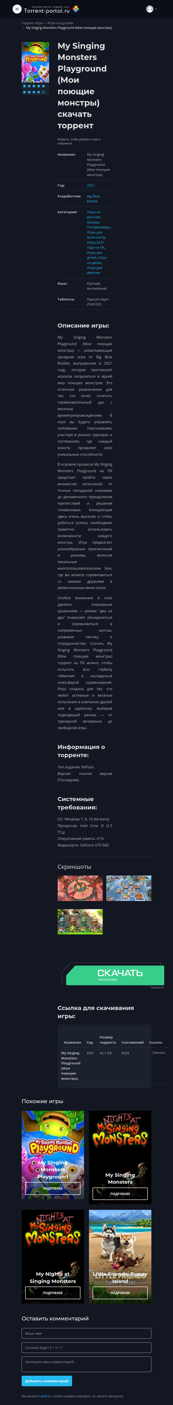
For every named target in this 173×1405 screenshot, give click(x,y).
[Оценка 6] (24, 92)
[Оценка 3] (34, 85)
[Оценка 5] (43, 85)
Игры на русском (60, 23)
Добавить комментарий (46, 1381)
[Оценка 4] (39, 85)
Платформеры (98, 227)
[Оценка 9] (39, 92)
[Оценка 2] (29, 85)
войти (45, 1396)
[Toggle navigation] (17, 9)
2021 (91, 185)
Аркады (93, 222)
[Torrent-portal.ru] (52, 9)
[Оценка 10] (43, 92)
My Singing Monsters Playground (52, 1169)
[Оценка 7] (29, 92)
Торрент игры (32, 23)
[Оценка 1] (24, 85)
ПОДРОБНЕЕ (53, 1188)
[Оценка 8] (34, 92)
